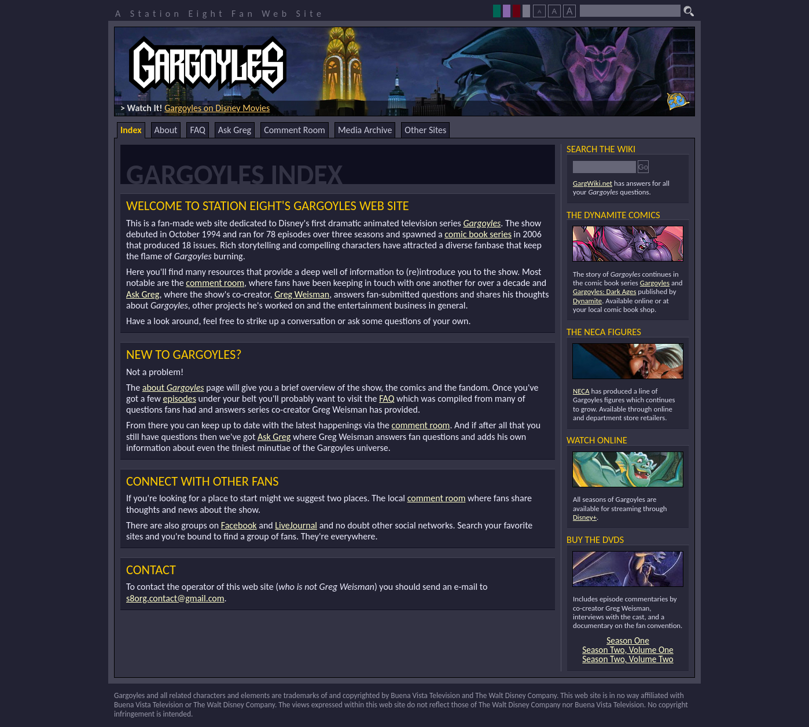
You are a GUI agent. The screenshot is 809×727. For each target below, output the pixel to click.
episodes (179, 398)
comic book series (478, 234)
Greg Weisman (301, 294)
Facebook (239, 525)
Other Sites (425, 129)
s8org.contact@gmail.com (175, 598)
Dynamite (587, 300)
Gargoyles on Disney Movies (217, 107)
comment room (215, 282)
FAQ (197, 129)
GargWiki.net (592, 183)
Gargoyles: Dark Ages (604, 291)
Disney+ (585, 517)
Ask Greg (234, 129)
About (166, 129)
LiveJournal (296, 525)
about (173, 387)
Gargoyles (482, 223)
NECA (581, 391)
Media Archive (365, 129)
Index (131, 129)
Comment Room (294, 129)
